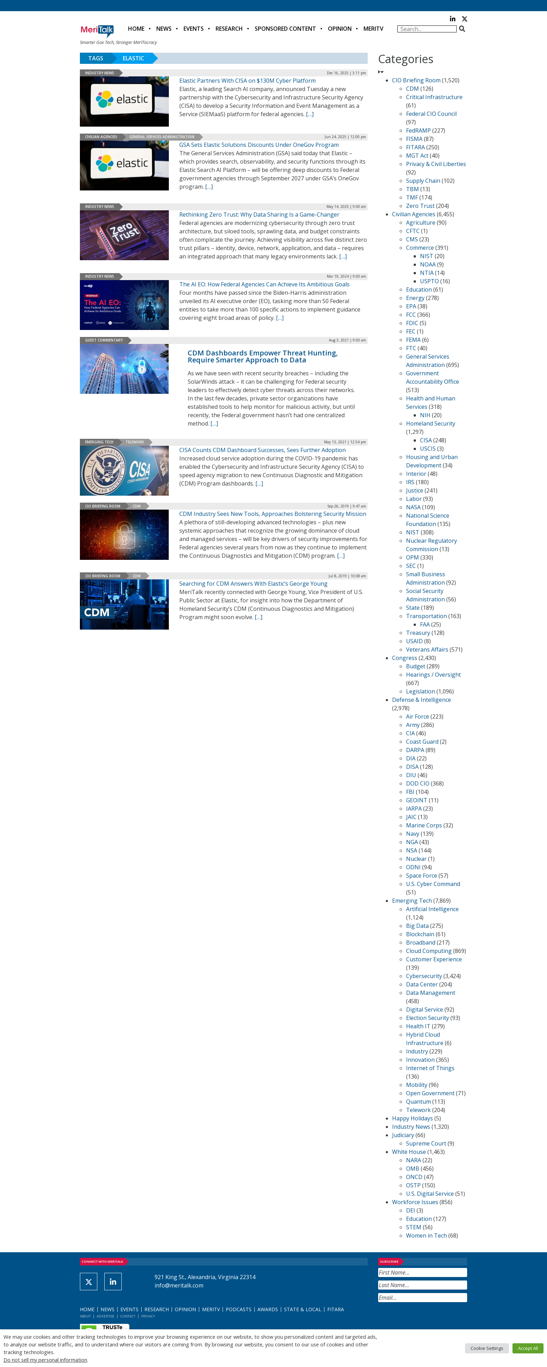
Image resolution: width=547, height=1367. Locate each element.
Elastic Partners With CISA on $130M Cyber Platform (247, 80)
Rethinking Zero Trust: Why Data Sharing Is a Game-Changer (259, 214)
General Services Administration (161, 136)
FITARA (415, 147)
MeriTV (373, 28)
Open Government (430, 1093)
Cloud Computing (429, 951)
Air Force (417, 716)
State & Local (302, 1309)
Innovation (420, 1060)
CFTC (413, 231)
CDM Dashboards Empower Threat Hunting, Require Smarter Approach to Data (263, 356)
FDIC (412, 323)
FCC (411, 314)
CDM (137, 506)
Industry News (99, 72)
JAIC (411, 817)
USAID (414, 641)
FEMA (413, 340)
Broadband (420, 942)
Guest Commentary (104, 340)
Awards (267, 1309)
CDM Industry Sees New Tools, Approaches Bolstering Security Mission (272, 514)
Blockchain (420, 934)
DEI (410, 1210)
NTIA (427, 273)
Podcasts (239, 1309)
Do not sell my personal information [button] (45, 1359)
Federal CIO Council (431, 114)
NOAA (428, 264)
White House (409, 1152)
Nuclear (416, 859)
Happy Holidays (412, 1118)
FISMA (414, 139)
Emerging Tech (99, 442)
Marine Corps (424, 825)
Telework (135, 442)
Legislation (420, 691)
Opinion (340, 28)
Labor (414, 499)
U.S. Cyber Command (433, 884)
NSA (411, 850)
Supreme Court (426, 1143)
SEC (411, 566)
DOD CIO (417, 783)
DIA (410, 758)
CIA (410, 733)
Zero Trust (420, 206)
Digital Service (424, 1009)
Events (193, 28)
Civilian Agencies (101, 136)
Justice (414, 490)
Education (419, 289)
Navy (412, 834)
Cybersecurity (424, 976)
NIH (425, 415)
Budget (415, 666)
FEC (410, 331)
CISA (426, 440)
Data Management (430, 993)
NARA (413, 1160)
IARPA (414, 808)
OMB (412, 1168)
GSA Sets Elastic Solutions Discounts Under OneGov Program (259, 145)
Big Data (417, 926)
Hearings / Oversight (433, 674)
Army (413, 725)
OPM (412, 557)
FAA (425, 624)
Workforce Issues (415, 1202)
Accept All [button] (528, 1348)
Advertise (105, 1316)
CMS (412, 239)
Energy (415, 298)
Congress (404, 658)
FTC (411, 348)
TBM (412, 189)
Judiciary (403, 1135)
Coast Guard (422, 741)
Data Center (422, 984)
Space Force (421, 875)
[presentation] (431, 1319)
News (164, 28)
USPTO (429, 281)
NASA (413, 507)
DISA (412, 767)
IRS (410, 482)
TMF (412, 197)
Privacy (148, 1316)
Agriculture (420, 222)
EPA (411, 306)
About (85, 1316)
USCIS (428, 448)
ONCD (414, 1177)
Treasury (418, 633)
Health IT (418, 1026)
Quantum (418, 1101)
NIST (426, 256)
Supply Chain (423, 181)
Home (136, 28)
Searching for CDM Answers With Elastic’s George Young (253, 583)
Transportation (426, 616)
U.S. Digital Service (430, 1193)
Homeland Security (430, 423)
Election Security (427, 1018)
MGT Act (417, 155)
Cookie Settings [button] (487, 1348)
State (413, 607)
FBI (410, 792)
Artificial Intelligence (432, 909)
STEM (413, 1227)
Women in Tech (426, 1235)
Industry (417, 1051)
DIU (411, 775)
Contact (127, 1316)
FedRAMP (418, 130)
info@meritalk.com (179, 1285)
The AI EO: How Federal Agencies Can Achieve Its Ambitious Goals (264, 284)
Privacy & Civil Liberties (436, 164)
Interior (416, 474)
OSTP (413, 1185)
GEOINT (416, 800)
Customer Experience (434, 959)
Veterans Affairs (427, 649)
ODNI (413, 867)
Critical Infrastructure (434, 97)
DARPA (415, 750)
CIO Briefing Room (102, 506)
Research (229, 28)
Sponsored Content (285, 28)
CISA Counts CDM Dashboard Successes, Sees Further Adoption (262, 450)
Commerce (420, 247)
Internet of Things (430, 1068)
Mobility (416, 1085)
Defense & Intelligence (421, 700)
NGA (412, 842)
